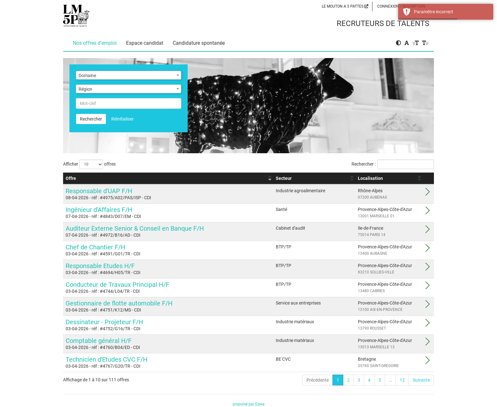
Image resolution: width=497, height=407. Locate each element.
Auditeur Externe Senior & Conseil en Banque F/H (135, 228)
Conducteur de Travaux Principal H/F (117, 284)
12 (402, 380)
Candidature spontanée (199, 43)
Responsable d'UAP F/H (99, 191)
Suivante (421, 380)
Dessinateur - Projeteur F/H (104, 322)
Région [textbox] (85, 89)
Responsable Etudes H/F (100, 266)
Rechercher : (393, 164)
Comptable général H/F (99, 341)
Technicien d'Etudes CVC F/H (106, 359)
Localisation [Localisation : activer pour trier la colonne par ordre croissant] (370, 178)
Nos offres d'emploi (95, 43)
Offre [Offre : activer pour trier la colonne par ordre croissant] (71, 178)
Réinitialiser (122, 118)
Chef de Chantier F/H (95, 247)
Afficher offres (89, 164)
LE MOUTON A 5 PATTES (345, 6)
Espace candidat (144, 43)
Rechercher (91, 118)
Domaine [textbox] (87, 75)
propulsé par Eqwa (249, 404)
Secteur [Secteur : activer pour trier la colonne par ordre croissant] (284, 178)
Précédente (318, 380)
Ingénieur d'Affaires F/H (99, 209)
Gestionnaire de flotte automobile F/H (119, 303)
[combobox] (128, 75)
